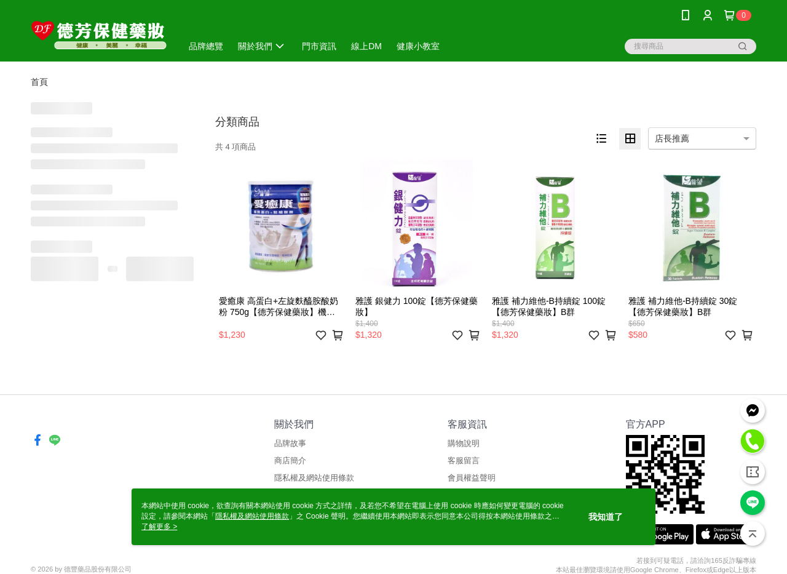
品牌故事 (290, 443)
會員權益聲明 (472, 477)
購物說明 (464, 443)
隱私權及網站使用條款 (314, 477)
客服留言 (464, 460)
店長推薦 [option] (672, 138)
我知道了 (605, 517)
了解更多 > (159, 526)
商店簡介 (290, 460)
